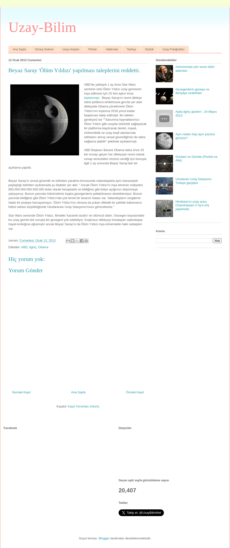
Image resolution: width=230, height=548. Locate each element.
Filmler (92, 49)
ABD (24, 247)
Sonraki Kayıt (21, 392)
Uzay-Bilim (42, 27)
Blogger (104, 538)
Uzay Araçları (70, 49)
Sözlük (149, 49)
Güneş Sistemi (44, 49)
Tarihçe (131, 49)
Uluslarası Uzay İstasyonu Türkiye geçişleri (193, 181)
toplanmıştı (91, 98)
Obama (43, 247)
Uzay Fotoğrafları (173, 49)
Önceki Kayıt (135, 392)
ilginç (32, 247)
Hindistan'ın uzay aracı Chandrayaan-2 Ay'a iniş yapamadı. (192, 205)
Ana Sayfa (19, 49)
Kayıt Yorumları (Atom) (83, 406)
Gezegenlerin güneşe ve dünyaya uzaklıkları (192, 91)
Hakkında (112, 49)
